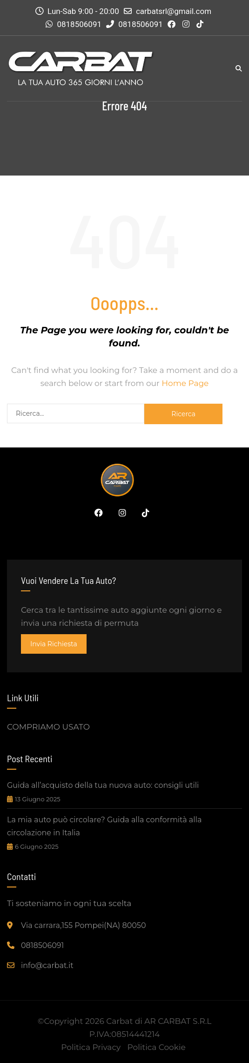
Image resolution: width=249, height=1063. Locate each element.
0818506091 (79, 24)
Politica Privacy (91, 1047)
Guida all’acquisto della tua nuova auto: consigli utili (103, 785)
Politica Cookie (157, 1047)
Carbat (119, 1021)
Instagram (120, 513)
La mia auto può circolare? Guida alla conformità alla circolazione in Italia (104, 826)
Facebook (96, 513)
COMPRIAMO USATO (48, 726)
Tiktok (143, 513)
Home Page (185, 383)
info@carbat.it (47, 965)
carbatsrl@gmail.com (173, 11)
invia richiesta (53, 644)
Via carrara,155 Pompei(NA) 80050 (83, 925)
